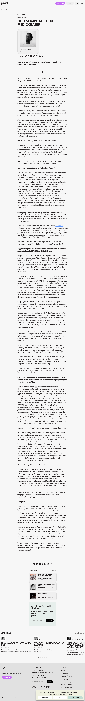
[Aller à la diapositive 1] (38, 657)
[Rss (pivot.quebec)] (49, 687)
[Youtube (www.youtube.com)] (47, 687)
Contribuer (64, 673)
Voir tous (54, 570)
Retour (4, 9)
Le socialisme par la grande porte (46, 585)
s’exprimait (59, 226)
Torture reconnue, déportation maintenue (45, 594)
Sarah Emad (42, 640)
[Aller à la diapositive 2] (40, 657)
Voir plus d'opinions (78, 633)
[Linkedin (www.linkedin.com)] (41, 687)
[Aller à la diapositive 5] (46, 657)
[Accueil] (4, 3)
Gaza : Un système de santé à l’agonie (49, 644)
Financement (65, 679)
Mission (63, 667)
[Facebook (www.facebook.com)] (35, 687)
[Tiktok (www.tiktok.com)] (44, 687)
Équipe (63, 670)
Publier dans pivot (66, 685)
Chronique (22, 14)
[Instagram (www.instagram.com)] (38, 687)
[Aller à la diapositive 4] (44, 657)
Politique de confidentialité (9, 697)
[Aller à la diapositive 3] (42, 657)
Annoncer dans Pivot (68, 682)
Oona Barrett (42, 597)
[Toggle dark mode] (82, 3)
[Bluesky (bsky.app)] (33, 687)
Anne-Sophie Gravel (77, 640)
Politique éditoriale (67, 676)
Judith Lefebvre (42, 588)
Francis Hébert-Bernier (45, 578)
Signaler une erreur (67, 687)
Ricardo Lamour (25, 49)
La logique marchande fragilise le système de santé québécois (45, 575)
